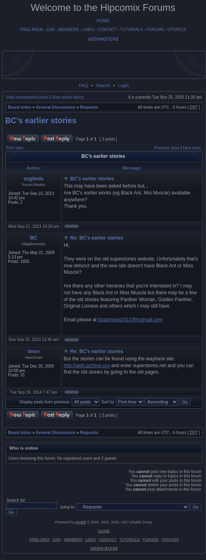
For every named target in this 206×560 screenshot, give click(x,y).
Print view (14, 148)
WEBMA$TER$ (103, 39)
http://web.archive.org (87, 365)
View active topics (68, 97)
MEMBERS (69, 29)
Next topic (191, 148)
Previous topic (166, 148)
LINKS (88, 29)
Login (123, 85)
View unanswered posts (27, 97)
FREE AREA (31, 29)
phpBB (80, 522)
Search (103, 85)
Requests (89, 107)
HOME (103, 20)
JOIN (50, 29)
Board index (19, 107)
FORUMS (155, 29)
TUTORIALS (131, 29)
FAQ (83, 85)
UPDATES (176, 29)
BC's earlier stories (40, 120)
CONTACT (107, 29)
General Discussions (56, 107)
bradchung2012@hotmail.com (130, 319)
